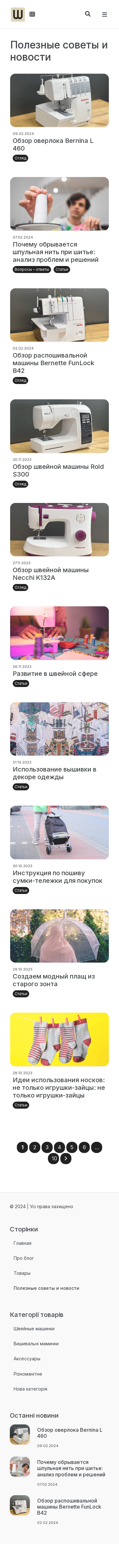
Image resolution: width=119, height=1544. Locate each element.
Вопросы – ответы (32, 269)
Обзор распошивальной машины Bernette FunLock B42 (53, 362)
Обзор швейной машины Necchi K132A (51, 573)
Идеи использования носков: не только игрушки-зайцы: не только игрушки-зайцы (59, 1087)
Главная (22, 1243)
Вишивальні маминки (36, 1343)
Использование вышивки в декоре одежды (54, 773)
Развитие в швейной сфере (55, 673)
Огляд (20, 158)
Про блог (24, 1258)
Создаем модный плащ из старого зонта (54, 980)
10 (54, 1158)
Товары (22, 1273)
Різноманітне (28, 1374)
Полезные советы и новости (46, 1288)
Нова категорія (30, 1389)
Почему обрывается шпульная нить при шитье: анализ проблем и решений (56, 251)
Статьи (62, 269)
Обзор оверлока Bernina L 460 (69, 1433)
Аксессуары (27, 1358)
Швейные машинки (34, 1328)
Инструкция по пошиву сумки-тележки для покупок (57, 876)
